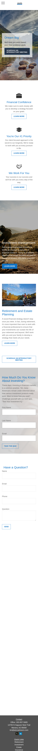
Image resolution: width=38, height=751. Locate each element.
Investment (18, 745)
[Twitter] (17, 733)
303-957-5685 (22, 722)
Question (5, 509)
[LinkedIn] (20, 733)
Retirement (18, 742)
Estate (19, 747)
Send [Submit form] (6, 527)
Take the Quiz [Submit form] (10, 446)
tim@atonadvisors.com (19, 730)
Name (4, 471)
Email (4, 434)
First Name (6, 408)
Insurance (19, 750)
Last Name (6, 421)
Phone (4, 496)
